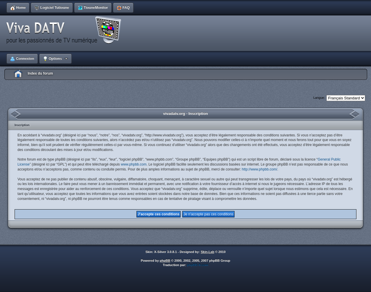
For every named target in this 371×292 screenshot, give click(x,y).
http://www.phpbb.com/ (259, 169)
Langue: (319, 97)
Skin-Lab (207, 252)
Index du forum (40, 73)
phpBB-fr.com (197, 265)
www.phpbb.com (133, 164)
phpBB (165, 260)
